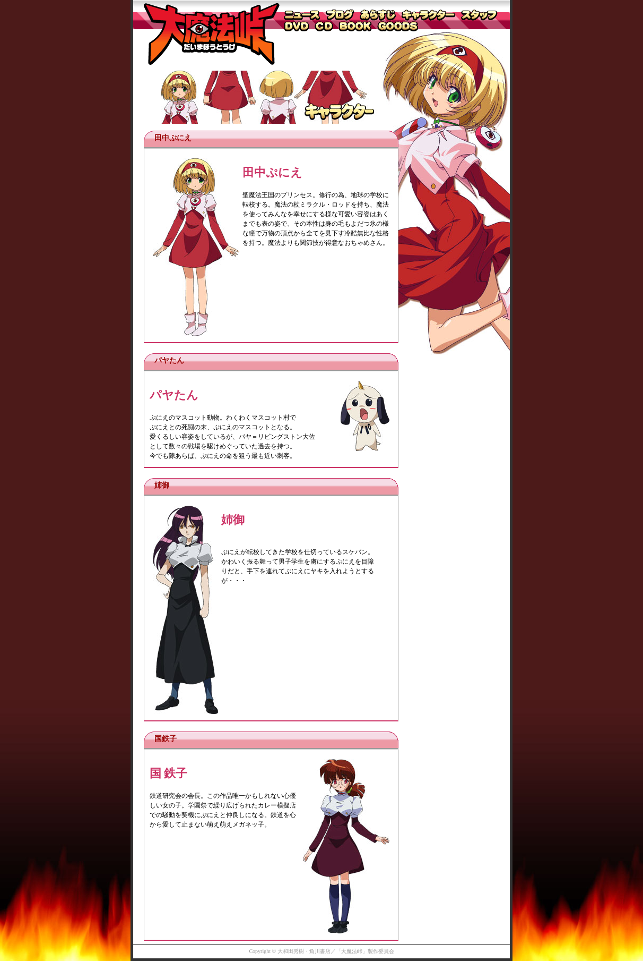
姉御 (161, 485)
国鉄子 (165, 739)
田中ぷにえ (173, 138)
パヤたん (169, 360)
